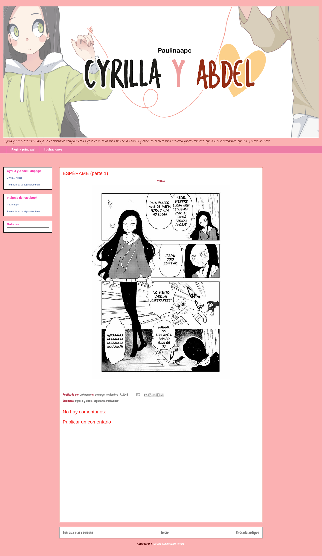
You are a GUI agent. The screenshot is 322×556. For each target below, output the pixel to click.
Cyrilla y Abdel (14, 177)
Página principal (23, 149)
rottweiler (112, 401)
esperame (99, 401)
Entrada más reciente (78, 532)
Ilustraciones (53, 149)
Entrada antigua (247, 532)
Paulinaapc (12, 204)
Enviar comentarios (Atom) (169, 544)
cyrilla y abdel (84, 401)
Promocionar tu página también (23, 184)
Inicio (165, 532)
